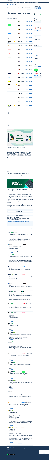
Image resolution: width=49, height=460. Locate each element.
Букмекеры (28, 2)
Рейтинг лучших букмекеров (38, 77)
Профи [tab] (39, 8)
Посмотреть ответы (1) (11, 241)
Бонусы (22, 2)
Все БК (13, 228)
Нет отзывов (15, 85)
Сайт (39, 66)
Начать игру (30, 21)
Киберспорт (14, 7)
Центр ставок (16, 2)
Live (30, 228)
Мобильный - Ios (15, 18)
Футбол (37, 51)
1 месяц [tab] (36, 8)
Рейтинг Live (28, 7)
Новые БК (17, 9)
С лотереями (21, 9)
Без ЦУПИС (18, 7)
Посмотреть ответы (11, 252)
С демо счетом (9, 9)
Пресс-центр (31, 2)
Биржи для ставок (13, 9)
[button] (33, 1)
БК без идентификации (9, 7)
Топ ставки (13, 2)
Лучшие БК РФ (8, 228)
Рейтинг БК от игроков (23, 7)
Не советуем (30, 45)
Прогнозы (9, 2)
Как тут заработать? (36, 2)
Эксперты (19, 2)
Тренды (25, 2)
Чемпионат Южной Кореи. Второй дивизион (38, 53)
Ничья (37, 30)
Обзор (27, 21)
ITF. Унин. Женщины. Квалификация (38, 49)
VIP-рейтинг (16, 6)
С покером (25, 9)
